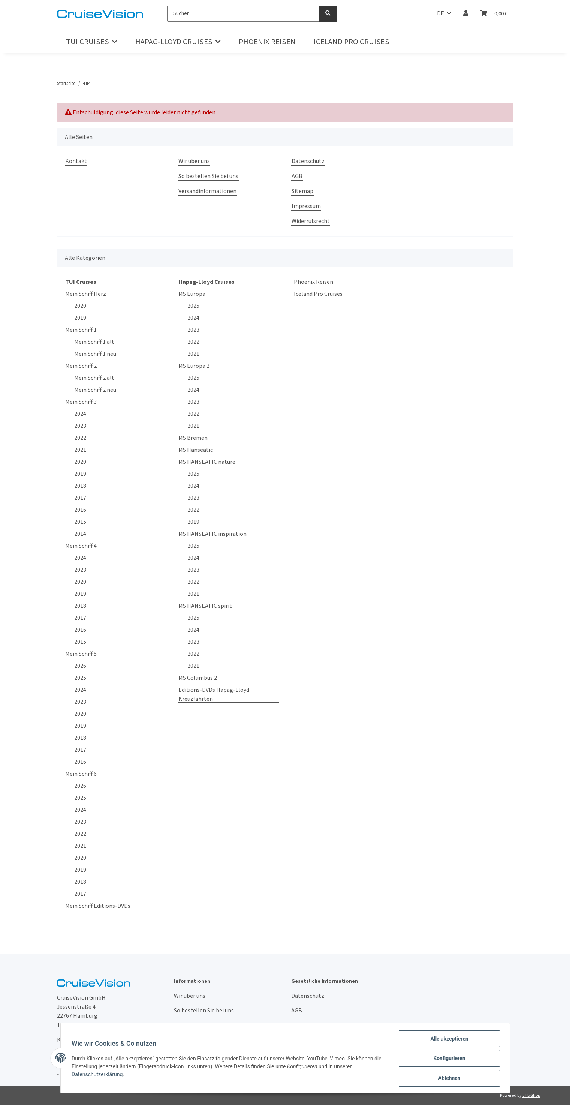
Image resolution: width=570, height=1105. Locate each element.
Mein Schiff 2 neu (95, 390)
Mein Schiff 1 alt (94, 342)
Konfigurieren (448, 1059)
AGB (297, 176)
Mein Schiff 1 (81, 330)
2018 (80, 486)
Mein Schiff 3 (81, 402)
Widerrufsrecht (311, 221)
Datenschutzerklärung (98, 1075)
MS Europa (191, 294)
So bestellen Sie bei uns (208, 176)
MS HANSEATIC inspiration (212, 534)
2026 (80, 666)
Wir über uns (194, 161)
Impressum (306, 206)
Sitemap (302, 191)
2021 (80, 450)
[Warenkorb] (493, 13)
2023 (80, 426)
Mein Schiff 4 (81, 546)
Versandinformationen (207, 191)
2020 (80, 306)
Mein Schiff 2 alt (94, 378)
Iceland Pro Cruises (318, 294)
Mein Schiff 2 (81, 366)
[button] (465, 13)
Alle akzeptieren (448, 1039)
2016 (80, 510)
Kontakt (76, 161)
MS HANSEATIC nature (206, 462)
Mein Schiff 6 (81, 774)
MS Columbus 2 (197, 678)
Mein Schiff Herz (85, 294)
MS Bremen (193, 438)
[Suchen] (243, 14)
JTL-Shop (531, 1095)
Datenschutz (308, 161)
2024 (80, 414)
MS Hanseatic (195, 450)
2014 (80, 534)
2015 (80, 522)
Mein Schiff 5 (81, 654)
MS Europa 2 (193, 366)
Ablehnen (448, 1078)
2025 (80, 678)
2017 (80, 498)
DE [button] (440, 13)
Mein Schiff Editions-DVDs (97, 906)
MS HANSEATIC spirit (205, 606)
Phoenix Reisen (313, 282)
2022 (80, 438)
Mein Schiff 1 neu (95, 354)
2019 (80, 318)
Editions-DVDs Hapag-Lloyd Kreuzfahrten (213, 694)
